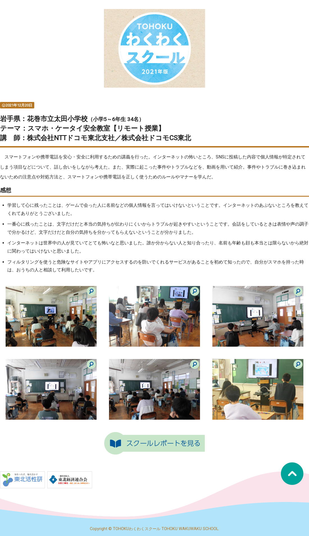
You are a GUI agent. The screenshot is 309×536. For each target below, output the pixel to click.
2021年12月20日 (17, 105)
